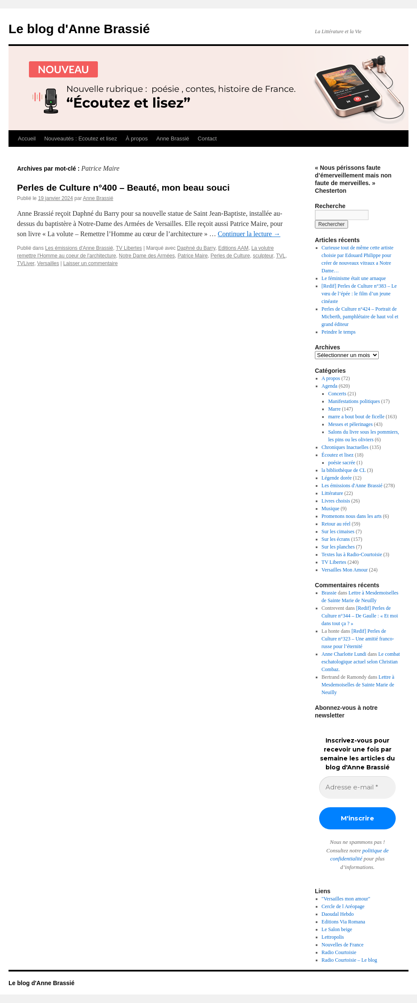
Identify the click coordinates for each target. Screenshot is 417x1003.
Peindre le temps (339, 332)
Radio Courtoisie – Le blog (349, 960)
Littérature (332, 493)
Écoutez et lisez (338, 455)
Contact (207, 138)
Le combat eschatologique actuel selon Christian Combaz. (361, 661)
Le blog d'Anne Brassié (79, 29)
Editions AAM (233, 248)
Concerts (337, 394)
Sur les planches (338, 547)
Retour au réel (336, 524)
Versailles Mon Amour (345, 570)
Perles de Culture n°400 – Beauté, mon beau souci (123, 187)
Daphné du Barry (196, 248)
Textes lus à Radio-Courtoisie (352, 554)
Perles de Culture (230, 256)
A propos (331, 378)
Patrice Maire (192, 256)
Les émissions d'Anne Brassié (79, 248)
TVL (281, 256)
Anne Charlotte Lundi (344, 654)
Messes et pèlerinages (350, 424)
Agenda (329, 386)
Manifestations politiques (354, 401)
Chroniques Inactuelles (345, 447)
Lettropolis (333, 937)
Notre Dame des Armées (146, 256)
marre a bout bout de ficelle (356, 417)
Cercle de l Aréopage (343, 906)
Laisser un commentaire (90, 263)
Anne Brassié (172, 138)
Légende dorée (337, 478)
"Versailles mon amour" (346, 899)
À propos (137, 138)
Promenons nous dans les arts (352, 516)
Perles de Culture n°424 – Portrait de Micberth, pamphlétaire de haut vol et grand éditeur (360, 316)
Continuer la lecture (249, 233)
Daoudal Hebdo (338, 914)
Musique (331, 509)
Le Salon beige (337, 929)
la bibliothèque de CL (344, 470)
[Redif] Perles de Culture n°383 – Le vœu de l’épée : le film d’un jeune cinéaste (359, 293)
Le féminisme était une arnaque (354, 278)
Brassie (329, 593)
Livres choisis (336, 501)
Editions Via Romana (343, 922)
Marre (334, 409)
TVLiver (25, 263)
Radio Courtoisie (339, 952)
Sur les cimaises (338, 531)
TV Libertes (129, 248)
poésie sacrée (341, 463)
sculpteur (263, 256)
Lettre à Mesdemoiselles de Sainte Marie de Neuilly (358, 684)
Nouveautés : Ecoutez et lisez (80, 138)
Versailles (48, 263)
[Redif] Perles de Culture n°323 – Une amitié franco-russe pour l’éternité (358, 638)
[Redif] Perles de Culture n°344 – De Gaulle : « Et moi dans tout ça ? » (360, 615)
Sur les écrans (336, 539)
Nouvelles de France (343, 945)
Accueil (27, 138)
